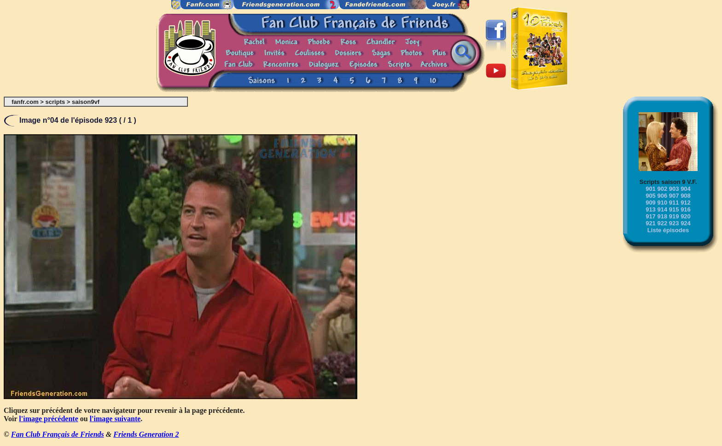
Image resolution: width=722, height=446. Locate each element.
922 (662, 223)
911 (674, 202)
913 (651, 209)
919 (674, 216)
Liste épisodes (668, 230)
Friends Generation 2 (146, 434)
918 (662, 216)
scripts (55, 101)
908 (686, 195)
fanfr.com (25, 101)
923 (674, 223)
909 (651, 202)
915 (674, 209)
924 (686, 223)
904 (686, 188)
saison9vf (85, 101)
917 (651, 216)
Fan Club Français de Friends (57, 434)
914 (662, 209)
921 (651, 223)
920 (686, 216)
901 (651, 188)
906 (662, 195)
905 (651, 195)
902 (662, 188)
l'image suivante (115, 419)
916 (686, 209)
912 (686, 202)
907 (674, 195)
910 (662, 202)
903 (674, 188)
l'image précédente (48, 419)
